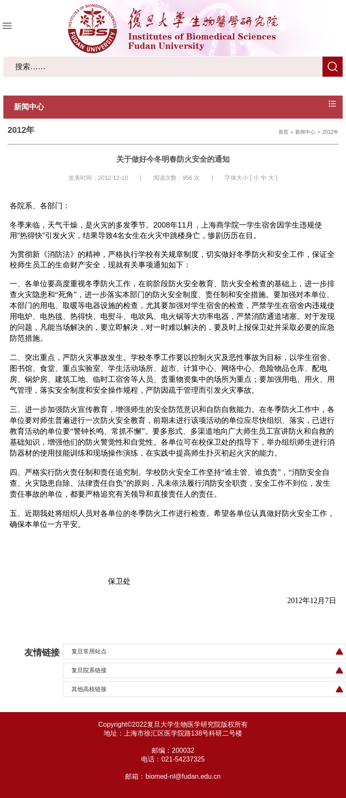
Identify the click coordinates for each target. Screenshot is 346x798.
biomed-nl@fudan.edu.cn (182, 776)
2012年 (330, 132)
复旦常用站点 (89, 651)
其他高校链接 (89, 689)
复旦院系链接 (89, 670)
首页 (283, 132)
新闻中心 (305, 132)
